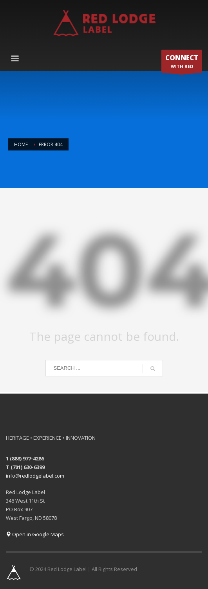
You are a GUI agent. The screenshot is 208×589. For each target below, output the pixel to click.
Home (21, 144)
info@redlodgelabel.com (35, 475)
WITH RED (181, 63)
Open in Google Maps (35, 534)
